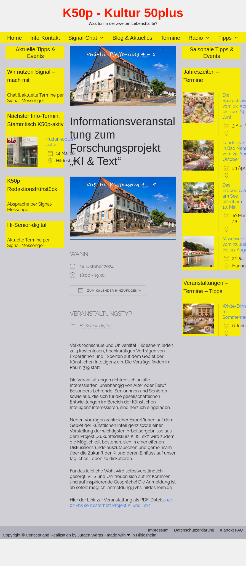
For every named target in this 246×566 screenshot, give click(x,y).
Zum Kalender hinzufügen (108, 290)
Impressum (158, 530)
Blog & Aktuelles (133, 38)
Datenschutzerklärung (194, 530)
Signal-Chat (88, 37)
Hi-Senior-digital (95, 325)
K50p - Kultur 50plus (123, 13)
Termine (170, 38)
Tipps (230, 37)
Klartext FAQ (231, 530)
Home (14, 38)
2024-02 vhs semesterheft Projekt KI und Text (122, 502)
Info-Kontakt (45, 38)
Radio (201, 37)
